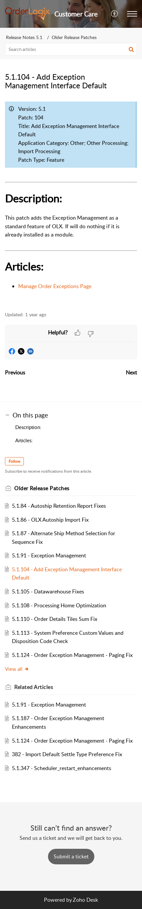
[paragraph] (71, 201)
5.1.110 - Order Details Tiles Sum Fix (54, 619)
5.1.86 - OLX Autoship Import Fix (50, 519)
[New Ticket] (71, 856)
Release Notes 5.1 (24, 37)
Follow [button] (14, 461)
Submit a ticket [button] (71, 856)
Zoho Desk (85, 899)
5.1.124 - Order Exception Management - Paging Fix (72, 655)
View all (17, 669)
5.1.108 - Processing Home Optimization (59, 605)
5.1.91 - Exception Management (49, 555)
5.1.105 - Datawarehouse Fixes (48, 591)
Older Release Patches (74, 37)
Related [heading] (33, 687)
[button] (114, 14)
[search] (71, 49)
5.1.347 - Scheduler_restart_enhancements (61, 768)
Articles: (24, 440)
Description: (28, 427)
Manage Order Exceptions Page (54, 286)
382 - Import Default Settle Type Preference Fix (67, 754)
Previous (15, 372)
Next (131, 372)
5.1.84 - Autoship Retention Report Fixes (59, 505)
